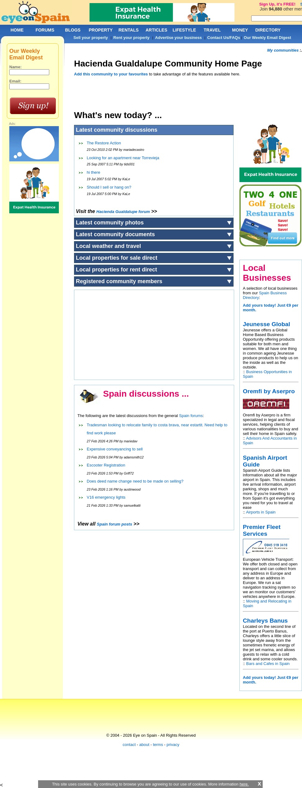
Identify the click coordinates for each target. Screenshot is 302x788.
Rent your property (131, 37)
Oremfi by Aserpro (269, 391)
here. (244, 784)
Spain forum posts (114, 524)
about (144, 744)
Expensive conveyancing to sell (115, 449)
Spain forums (191, 415)
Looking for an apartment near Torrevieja (123, 157)
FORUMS (45, 30)
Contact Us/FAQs (223, 37)
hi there (93, 172)
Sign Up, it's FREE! (277, 4)
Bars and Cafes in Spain (268, 663)
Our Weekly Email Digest (267, 37)
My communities (283, 50)
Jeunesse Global (266, 324)
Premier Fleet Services (262, 530)
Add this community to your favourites (111, 74)
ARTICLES (156, 30)
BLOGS (73, 30)
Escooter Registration (106, 465)
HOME (17, 30)
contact (129, 744)
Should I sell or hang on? (109, 187)
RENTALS (128, 30)
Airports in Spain (260, 512)
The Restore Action (104, 143)
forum (123, 211)
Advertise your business (178, 37)
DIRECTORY (268, 30)
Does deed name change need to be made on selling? (135, 481)
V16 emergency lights (106, 497)
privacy (173, 744)
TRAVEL (212, 30)
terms (158, 744)
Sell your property (90, 37)
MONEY (240, 30)
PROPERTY (100, 30)
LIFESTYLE (184, 30)
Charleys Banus (265, 620)
